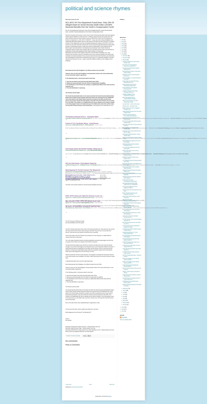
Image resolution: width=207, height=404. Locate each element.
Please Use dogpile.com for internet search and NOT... (131, 259)
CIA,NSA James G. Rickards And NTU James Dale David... (131, 278)
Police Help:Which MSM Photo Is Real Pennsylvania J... (131, 213)
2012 (123, 309)
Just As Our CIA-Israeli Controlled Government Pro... (130, 216)
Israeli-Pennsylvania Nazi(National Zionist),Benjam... (130, 265)
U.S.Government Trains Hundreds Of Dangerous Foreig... (131, 226)
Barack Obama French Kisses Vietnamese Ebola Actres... (129, 85)
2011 (123, 311)
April (124, 298)
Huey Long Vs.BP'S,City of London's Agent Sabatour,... (131, 167)
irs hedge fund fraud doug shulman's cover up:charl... (131, 252)
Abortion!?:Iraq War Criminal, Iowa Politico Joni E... (130, 158)
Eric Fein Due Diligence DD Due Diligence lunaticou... (130, 187)
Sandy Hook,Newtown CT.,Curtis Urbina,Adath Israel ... (130, 233)
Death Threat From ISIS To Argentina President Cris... (131, 108)
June (124, 294)
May (124, 296)
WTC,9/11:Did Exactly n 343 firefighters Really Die (80, 163)
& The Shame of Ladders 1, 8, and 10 (77, 176)
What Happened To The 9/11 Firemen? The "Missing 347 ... (83, 170)
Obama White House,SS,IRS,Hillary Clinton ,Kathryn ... (131, 207)
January (125, 304)
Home (90, 384)
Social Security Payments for (77, 177)
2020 (123, 41)
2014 (123, 54)
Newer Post (68, 384)
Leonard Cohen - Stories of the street (131, 104)
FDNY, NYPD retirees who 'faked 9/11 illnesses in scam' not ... (84, 196)
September (125, 288)
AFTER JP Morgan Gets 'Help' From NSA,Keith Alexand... (131, 243)
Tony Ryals (124, 317)
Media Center (78, 207)
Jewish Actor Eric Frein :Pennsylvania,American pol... (130, 180)
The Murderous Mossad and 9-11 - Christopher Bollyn (81, 117)
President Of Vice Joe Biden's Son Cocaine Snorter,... (130, 154)
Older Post (111, 384)
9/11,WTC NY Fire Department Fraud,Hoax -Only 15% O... (130, 65)
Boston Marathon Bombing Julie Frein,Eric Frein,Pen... (130, 193)
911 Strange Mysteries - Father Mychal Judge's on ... (82, 179)
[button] (66, 119)
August (124, 290)
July (124, 292)
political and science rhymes (97, 8)
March (124, 300)
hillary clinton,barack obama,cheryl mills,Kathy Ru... (130, 151)
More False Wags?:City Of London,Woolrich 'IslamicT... (130, 98)
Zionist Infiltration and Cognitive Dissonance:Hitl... (130, 88)
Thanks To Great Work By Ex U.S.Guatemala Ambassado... (130, 115)
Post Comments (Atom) (77, 387)
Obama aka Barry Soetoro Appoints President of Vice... (131, 144)
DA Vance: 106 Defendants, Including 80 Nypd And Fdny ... (83, 206)
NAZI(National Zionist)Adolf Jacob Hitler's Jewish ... (130, 282)
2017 (123, 47)
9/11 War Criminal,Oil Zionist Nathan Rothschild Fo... (131, 68)
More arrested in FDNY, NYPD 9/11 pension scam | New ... (83, 201)
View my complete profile (125, 319)
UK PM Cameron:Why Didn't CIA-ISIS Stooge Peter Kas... (131, 246)
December (125, 55)
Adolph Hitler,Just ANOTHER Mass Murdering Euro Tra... (131, 82)
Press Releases (87, 207)
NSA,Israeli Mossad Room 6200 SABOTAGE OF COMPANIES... (130, 184)
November (125, 57)
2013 (123, 307)
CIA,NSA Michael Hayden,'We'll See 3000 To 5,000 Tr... (131, 239)
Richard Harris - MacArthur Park (130, 106)
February (125, 302)
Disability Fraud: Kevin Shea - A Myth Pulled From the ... (80, 175)
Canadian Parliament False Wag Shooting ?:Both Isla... (130, 91)
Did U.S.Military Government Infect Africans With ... (130, 128)
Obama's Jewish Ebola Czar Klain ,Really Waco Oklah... (130, 101)
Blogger (109, 396)
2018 (123, 45)
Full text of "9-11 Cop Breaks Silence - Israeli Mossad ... (82, 123)
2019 (123, 43)
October (125, 59)
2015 (123, 52)
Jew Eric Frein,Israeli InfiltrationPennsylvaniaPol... (130, 200)
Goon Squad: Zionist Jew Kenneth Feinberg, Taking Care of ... (84, 149)
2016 (123, 50)
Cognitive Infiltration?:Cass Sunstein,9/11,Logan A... (129, 95)
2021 (123, 39)
